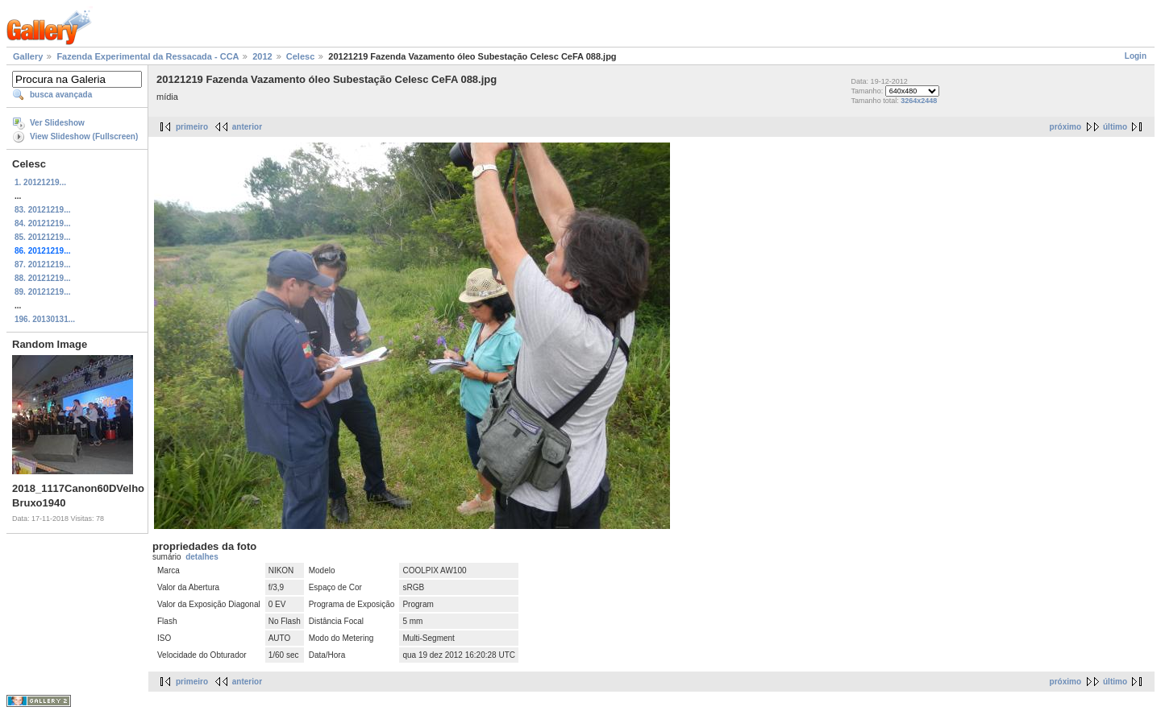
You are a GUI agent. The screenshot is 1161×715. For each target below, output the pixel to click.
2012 (262, 56)
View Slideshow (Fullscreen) (84, 136)
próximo (1065, 126)
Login (1135, 56)
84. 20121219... (43, 223)
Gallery (28, 56)
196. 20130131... (45, 319)
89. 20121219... (43, 291)
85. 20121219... (43, 237)
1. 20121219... (40, 182)
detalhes (201, 556)
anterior (247, 126)
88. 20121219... (43, 278)
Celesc (300, 56)
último (1115, 126)
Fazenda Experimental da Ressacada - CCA (147, 56)
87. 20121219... (43, 264)
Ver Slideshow (57, 122)
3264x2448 (919, 101)
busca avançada (61, 94)
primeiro (192, 126)
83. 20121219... (43, 209)
